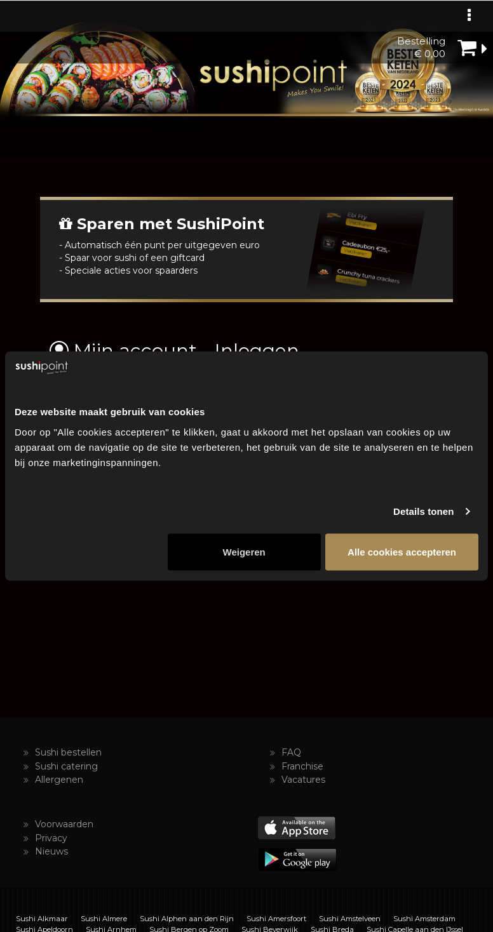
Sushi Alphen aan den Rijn (187, 918)
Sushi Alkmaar (42, 918)
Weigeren (244, 551)
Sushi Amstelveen (350, 918)
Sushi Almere (104, 918)
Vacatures (303, 779)
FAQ (291, 752)
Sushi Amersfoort (276, 918)
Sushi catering (66, 766)
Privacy (51, 838)
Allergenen (59, 779)
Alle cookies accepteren (402, 551)
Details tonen (423, 511)
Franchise (302, 766)
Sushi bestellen (68, 752)
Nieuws (51, 851)
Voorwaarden (64, 824)
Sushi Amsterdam (424, 918)
